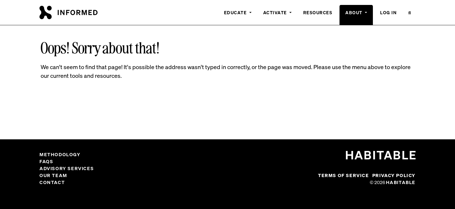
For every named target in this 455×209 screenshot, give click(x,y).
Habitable (401, 182)
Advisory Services (66, 168)
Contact (52, 182)
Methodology (60, 154)
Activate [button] (275, 12)
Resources (318, 12)
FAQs (46, 161)
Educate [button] (236, 12)
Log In (388, 12)
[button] (410, 15)
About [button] (354, 12)
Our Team (53, 175)
